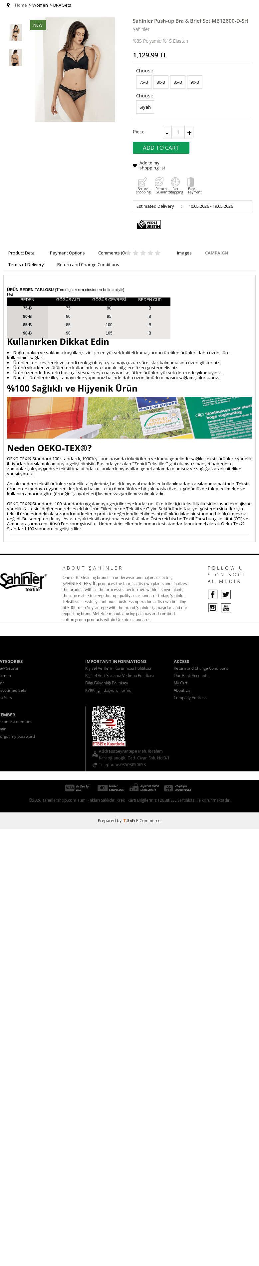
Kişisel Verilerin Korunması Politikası (118, 668)
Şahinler (141, 29)
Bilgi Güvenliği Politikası (106, 683)
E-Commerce (148, 820)
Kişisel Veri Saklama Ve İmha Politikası (119, 675)
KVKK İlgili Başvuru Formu (108, 690)
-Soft (130, 820)
